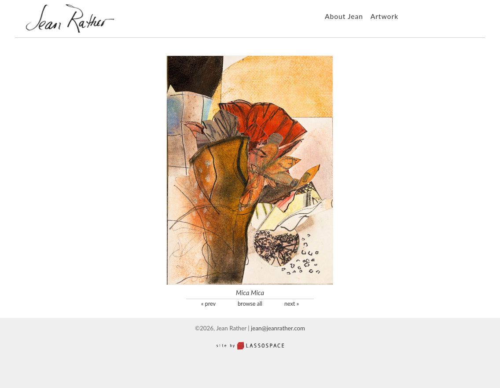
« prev (208, 303)
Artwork (384, 16)
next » (291, 303)
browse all (250, 303)
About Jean (344, 16)
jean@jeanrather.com (278, 328)
